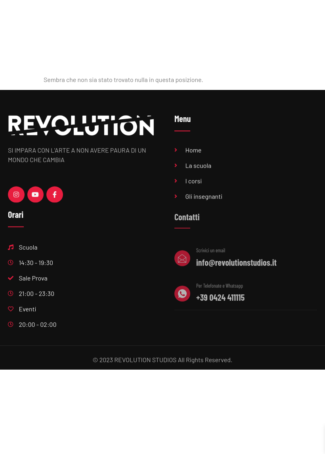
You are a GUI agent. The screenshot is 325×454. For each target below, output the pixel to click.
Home (122, 19)
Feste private (256, 40)
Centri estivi (210, 40)
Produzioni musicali (250, 19)
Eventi (298, 19)
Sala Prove (197, 19)
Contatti (298, 40)
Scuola (157, 19)
